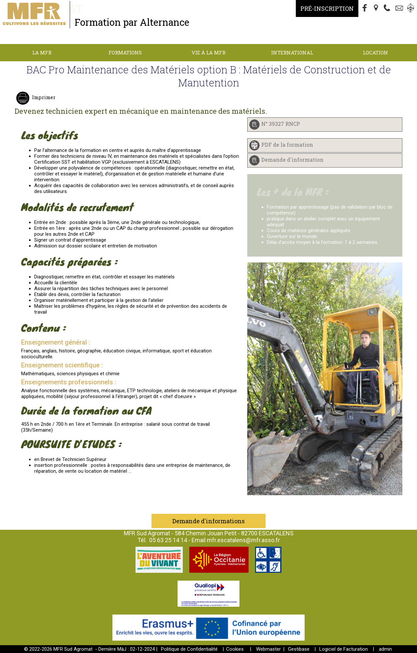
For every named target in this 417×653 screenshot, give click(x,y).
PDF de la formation (287, 144)
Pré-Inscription (327, 8)
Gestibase (298, 649)
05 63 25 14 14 (168, 540)
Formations (125, 52)
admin (385, 649)
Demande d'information (292, 159)
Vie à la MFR (208, 52)
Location (375, 52)
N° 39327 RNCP (280, 123)
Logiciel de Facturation (343, 649)
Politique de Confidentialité (189, 649)
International (292, 52)
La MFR (41, 52)
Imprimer (43, 97)
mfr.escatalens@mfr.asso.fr (243, 540)
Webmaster (268, 649)
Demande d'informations (208, 521)
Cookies (235, 649)
